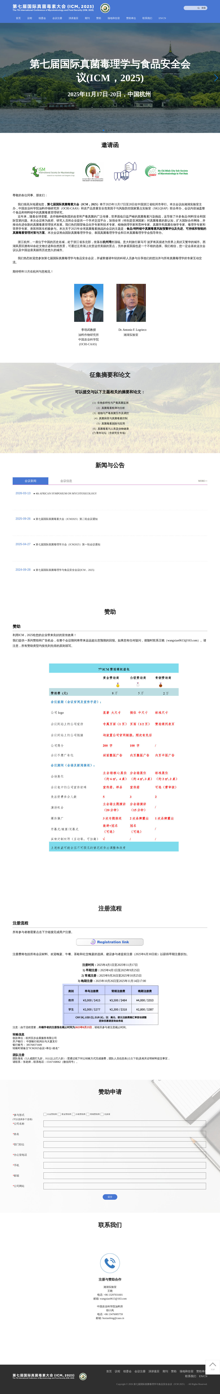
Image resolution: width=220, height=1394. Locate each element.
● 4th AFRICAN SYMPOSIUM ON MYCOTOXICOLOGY (65, 493)
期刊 (87, 18)
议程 (29, 18)
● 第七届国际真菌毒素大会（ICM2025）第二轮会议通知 (65, 519)
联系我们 (147, 18)
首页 (18, 18)
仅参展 (105, 1114)
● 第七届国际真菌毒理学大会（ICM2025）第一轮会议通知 (66, 544)
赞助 (98, 18)
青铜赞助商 (93, 1114)
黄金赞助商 (64, 1114)
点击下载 (133, 1058)
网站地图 (202, 1387)
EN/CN (162, 18)
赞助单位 (131, 18)
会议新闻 (30, 481)
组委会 (42, 18)
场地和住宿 (114, 18)
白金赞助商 (50, 1114)
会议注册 (57, 18)
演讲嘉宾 (73, 18)
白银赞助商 (79, 1114)
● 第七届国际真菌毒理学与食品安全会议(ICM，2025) (63, 570)
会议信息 (66, 481)
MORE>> (202, 481)
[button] (216, 77)
